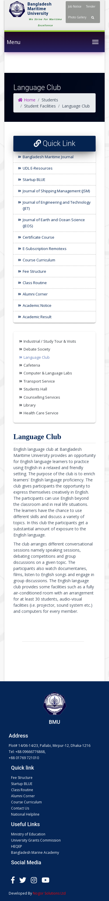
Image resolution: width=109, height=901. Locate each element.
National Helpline (25, 814)
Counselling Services (42, 397)
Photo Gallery (77, 17)
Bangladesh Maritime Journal (48, 156)
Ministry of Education (28, 834)
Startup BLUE (34, 179)
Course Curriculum (39, 260)
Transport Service (39, 381)
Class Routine (35, 282)
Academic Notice (37, 305)
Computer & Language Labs (48, 373)
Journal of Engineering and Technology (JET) (57, 205)
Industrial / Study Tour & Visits (50, 341)
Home (26, 100)
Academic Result (37, 316)
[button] (93, 17)
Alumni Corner (35, 294)
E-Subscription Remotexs (45, 248)
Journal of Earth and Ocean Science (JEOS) (54, 222)
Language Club (37, 357)
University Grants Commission (36, 840)
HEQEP (16, 846)
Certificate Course (38, 237)
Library (30, 405)
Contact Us (20, 808)
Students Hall (35, 389)
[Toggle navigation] (95, 41)
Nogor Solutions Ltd (49, 893)
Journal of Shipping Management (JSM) (56, 190)
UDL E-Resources (38, 168)
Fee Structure (34, 271)
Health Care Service (41, 413)
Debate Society (37, 349)
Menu (14, 41)
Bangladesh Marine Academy (35, 852)
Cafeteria (32, 365)
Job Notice (74, 6)
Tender (90, 6)
